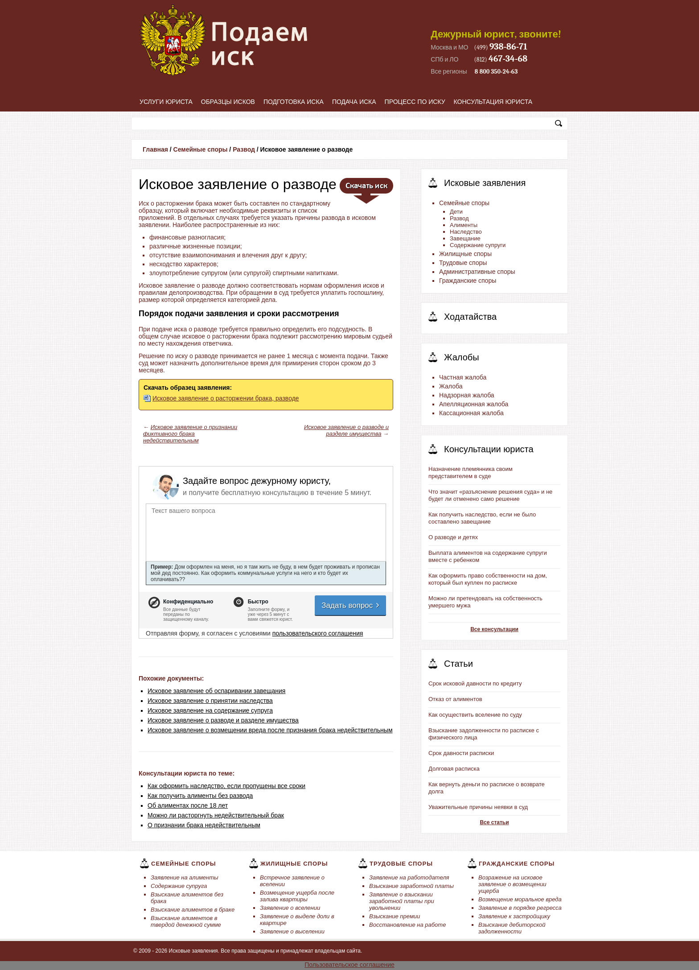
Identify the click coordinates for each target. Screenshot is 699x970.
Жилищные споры (465, 253)
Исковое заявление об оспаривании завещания (216, 690)
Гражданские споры (467, 280)
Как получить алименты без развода (200, 795)
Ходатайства (470, 317)
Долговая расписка (454, 768)
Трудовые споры (463, 262)
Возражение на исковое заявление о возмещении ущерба (512, 884)
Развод (244, 149)
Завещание (465, 238)
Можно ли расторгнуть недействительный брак (216, 815)
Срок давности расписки (461, 753)
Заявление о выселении (292, 931)
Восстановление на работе (407, 924)
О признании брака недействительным (204, 825)
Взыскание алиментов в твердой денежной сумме (186, 921)
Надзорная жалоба (466, 395)
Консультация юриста (493, 101)
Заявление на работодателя (409, 877)
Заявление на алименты (184, 877)
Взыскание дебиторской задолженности (512, 928)
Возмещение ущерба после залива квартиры (297, 896)
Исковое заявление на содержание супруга (210, 710)
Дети (456, 211)
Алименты (463, 225)
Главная (155, 149)
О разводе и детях (453, 537)
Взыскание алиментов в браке (192, 909)
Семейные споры (200, 149)
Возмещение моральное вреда (520, 899)
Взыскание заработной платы (411, 886)
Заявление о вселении (290, 907)
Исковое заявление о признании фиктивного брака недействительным (190, 434)
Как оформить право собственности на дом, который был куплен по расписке (487, 579)
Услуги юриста (166, 101)
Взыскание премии (394, 916)
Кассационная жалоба (471, 413)
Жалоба (450, 386)
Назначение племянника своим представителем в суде (470, 472)
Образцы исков (228, 101)
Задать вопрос (350, 605)
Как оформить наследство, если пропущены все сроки (226, 785)
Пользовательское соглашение (349, 964)
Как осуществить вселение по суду (475, 714)
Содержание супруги (478, 245)
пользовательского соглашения (317, 633)
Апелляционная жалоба (473, 404)
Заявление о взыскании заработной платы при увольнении (401, 901)
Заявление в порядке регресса (520, 907)
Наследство (466, 231)
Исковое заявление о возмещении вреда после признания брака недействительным (270, 730)
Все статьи (494, 822)
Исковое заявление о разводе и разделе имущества (346, 430)
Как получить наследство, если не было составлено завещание (482, 518)
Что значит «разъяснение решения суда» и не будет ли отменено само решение (490, 495)
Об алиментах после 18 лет (188, 805)
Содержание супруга (179, 886)
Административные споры (477, 271)
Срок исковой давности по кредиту (475, 683)
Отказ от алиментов (455, 699)
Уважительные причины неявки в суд (478, 807)
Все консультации (494, 629)
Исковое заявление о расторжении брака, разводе (225, 398)
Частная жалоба (462, 377)
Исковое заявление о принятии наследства (210, 700)
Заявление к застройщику (514, 916)
